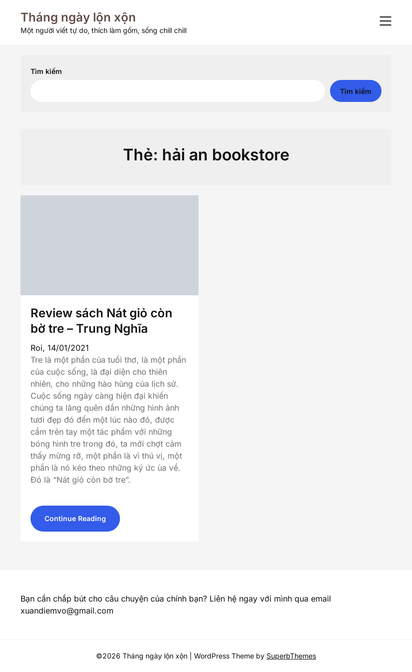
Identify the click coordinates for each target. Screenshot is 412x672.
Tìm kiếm (46, 71)
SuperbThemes (291, 656)
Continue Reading (75, 518)
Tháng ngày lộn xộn (78, 17)
